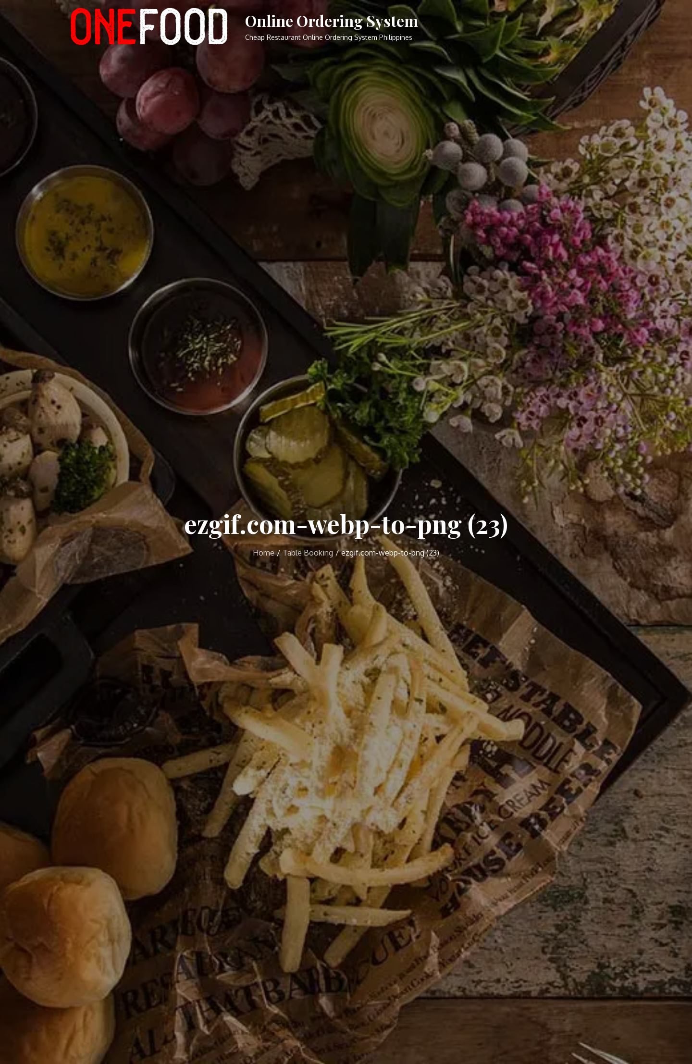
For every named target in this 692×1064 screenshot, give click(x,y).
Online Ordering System (331, 20)
